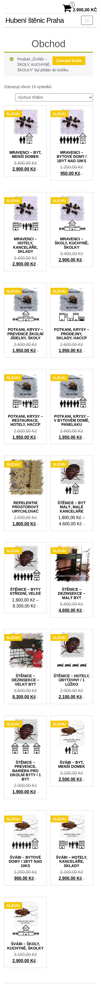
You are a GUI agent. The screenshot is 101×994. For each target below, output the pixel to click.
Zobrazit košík (69, 61)
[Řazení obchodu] (54, 97)
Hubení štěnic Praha (34, 20)
